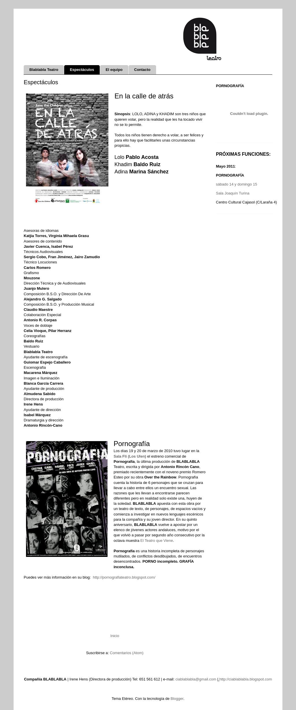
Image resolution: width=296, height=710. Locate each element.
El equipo (114, 69)
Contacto (142, 69)
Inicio (114, 636)
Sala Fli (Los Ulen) (130, 456)
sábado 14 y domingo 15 (236, 184)
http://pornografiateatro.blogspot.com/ (124, 577)
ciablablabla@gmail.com (195, 679)
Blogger (177, 698)
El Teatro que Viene (156, 540)
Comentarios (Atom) (126, 653)
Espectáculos (82, 69)
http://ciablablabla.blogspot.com (245, 679)
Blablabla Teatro (43, 69)
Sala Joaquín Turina (232, 193)
